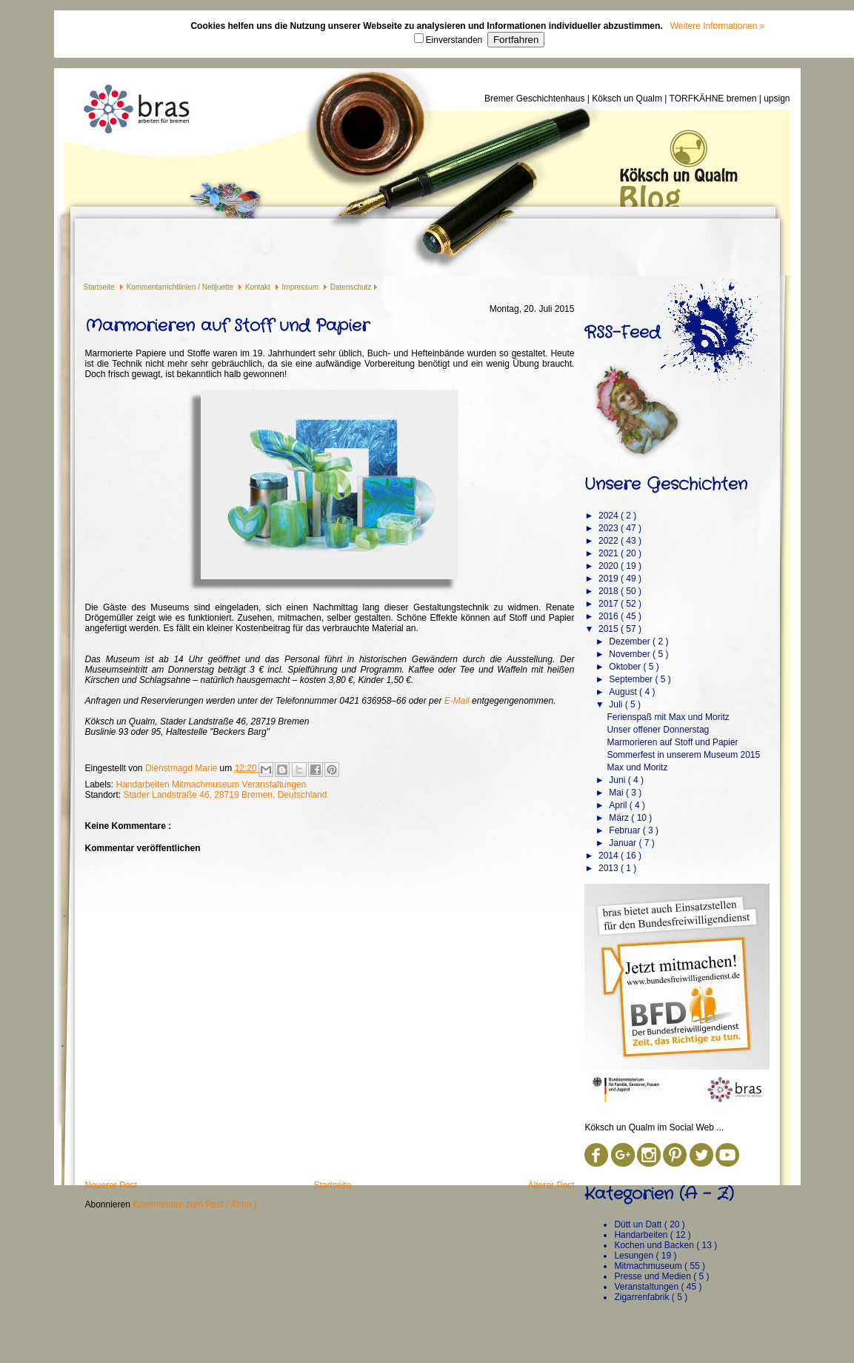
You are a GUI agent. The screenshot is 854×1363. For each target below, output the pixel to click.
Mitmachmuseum (207, 784)
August (624, 692)
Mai (617, 792)
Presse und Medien (653, 1276)
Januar (623, 843)
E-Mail (457, 701)
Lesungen (634, 1255)
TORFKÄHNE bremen (714, 98)
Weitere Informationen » (717, 26)
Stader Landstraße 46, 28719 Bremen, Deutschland (225, 795)
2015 (609, 629)
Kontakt (259, 287)
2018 (609, 591)
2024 (609, 515)
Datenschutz (351, 287)
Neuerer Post (111, 1185)
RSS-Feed (622, 332)
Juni (618, 780)
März (620, 818)
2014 (609, 855)
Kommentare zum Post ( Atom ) (194, 1204)
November (631, 654)
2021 (609, 553)
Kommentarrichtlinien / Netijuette (181, 287)
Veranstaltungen (274, 784)
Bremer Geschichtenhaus (535, 98)
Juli (616, 704)
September (632, 679)
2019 (609, 578)
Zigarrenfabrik (642, 1297)
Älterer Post (551, 1185)
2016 (609, 616)
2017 (609, 604)
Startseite (100, 287)
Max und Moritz (637, 767)
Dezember (631, 641)
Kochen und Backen (655, 1245)
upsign (777, 98)
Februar (625, 830)
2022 (609, 541)
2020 (609, 566)
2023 (609, 528)
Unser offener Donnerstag (658, 729)
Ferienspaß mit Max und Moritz (668, 717)
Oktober (626, 666)
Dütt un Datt (639, 1224)
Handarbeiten (144, 784)
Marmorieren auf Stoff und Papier (672, 742)
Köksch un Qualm (628, 98)
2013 (609, 868)
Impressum (301, 287)
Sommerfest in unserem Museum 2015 (683, 755)
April (619, 805)
